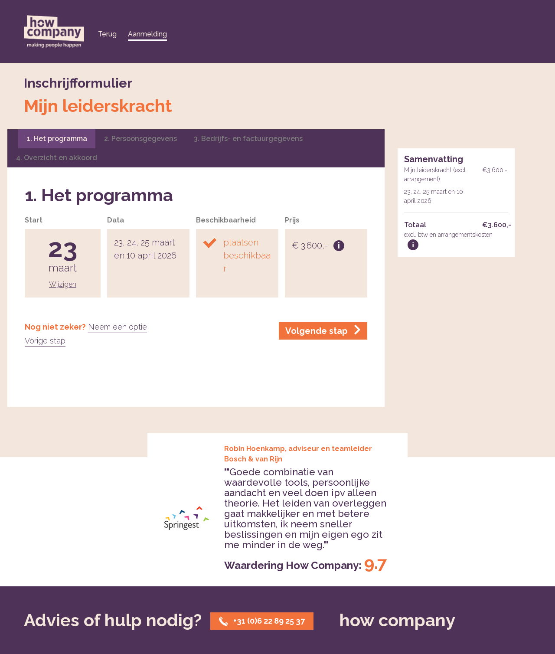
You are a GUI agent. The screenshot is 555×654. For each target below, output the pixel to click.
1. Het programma (57, 138)
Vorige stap (45, 340)
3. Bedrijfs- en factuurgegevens (248, 138)
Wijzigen (62, 284)
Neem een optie (117, 326)
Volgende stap (323, 330)
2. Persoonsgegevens (140, 138)
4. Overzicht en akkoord (56, 158)
